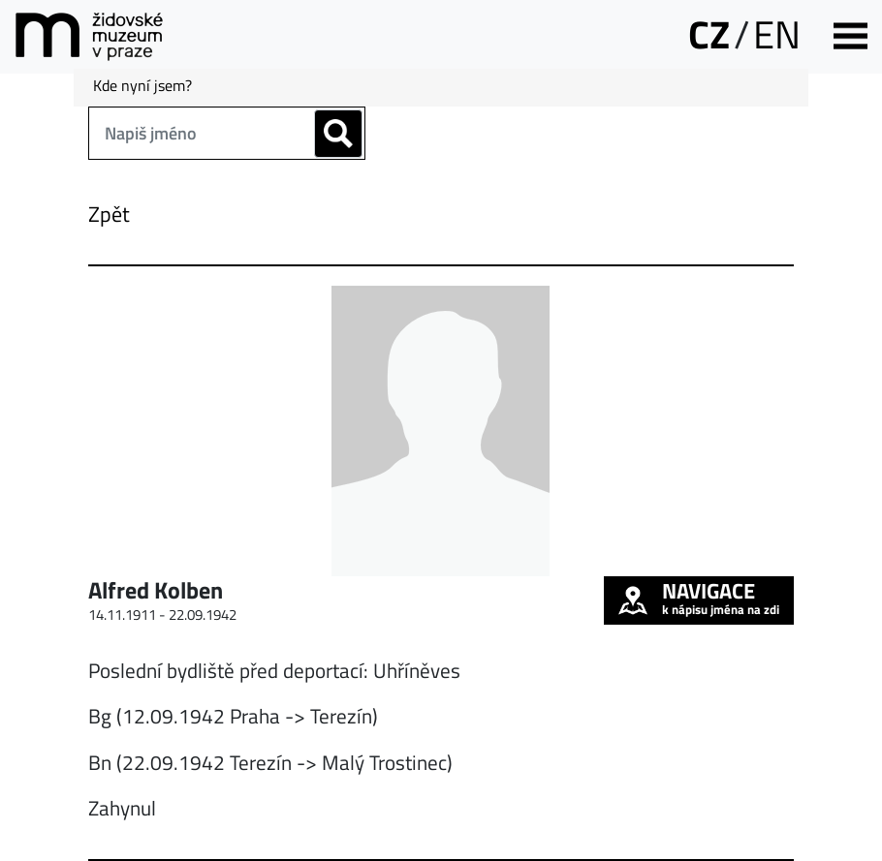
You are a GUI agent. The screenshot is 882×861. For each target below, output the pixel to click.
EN (777, 34)
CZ (709, 34)
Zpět (109, 214)
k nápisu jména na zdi (698, 597)
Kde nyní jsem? (142, 85)
